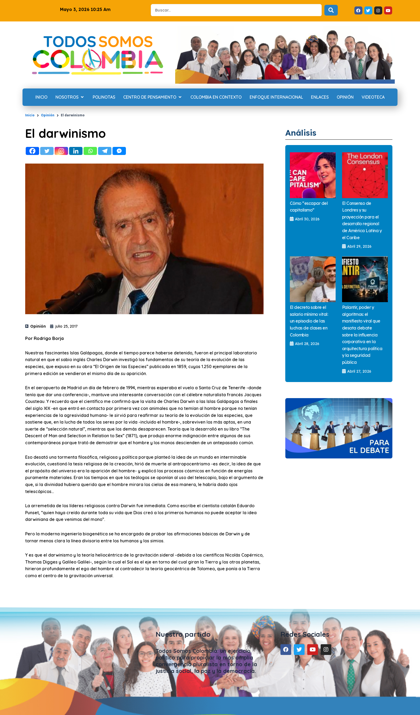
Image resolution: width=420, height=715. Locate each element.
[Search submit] (331, 10)
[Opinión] (345, 97)
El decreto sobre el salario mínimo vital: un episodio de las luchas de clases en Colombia (309, 321)
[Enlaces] (320, 97)
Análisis (301, 132)
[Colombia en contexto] (216, 97)
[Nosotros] (70, 97)
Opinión (47, 115)
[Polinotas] (104, 97)
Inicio (30, 115)
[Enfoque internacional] (276, 97)
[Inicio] (41, 97)
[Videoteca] (373, 97)
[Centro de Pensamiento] (152, 97)
